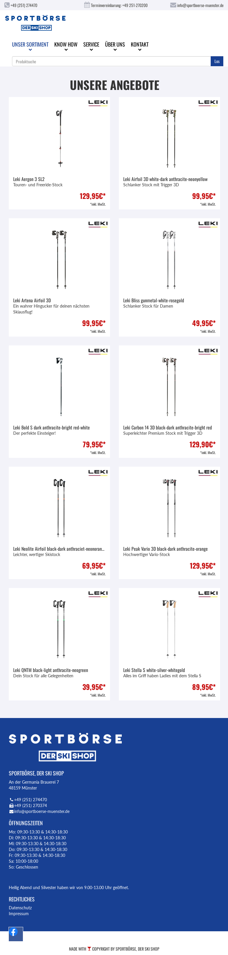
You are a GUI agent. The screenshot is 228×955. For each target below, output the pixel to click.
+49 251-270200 (135, 5)
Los (217, 61)
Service (91, 45)
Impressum (19, 913)
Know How (65, 45)
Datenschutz (20, 907)
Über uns (115, 45)
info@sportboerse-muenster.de (197, 5)
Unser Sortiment (30, 45)
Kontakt (139, 45)
